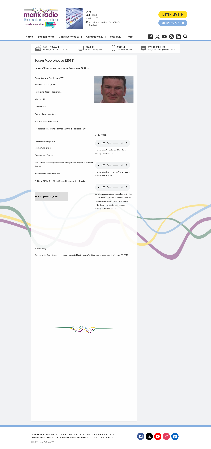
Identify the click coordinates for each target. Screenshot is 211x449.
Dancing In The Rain (113, 22)
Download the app (124, 49)
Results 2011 (117, 36)
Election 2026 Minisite (44, 434)
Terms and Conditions (45, 437)
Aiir (53, 442)
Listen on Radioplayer (93, 49)
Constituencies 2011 (70, 36)
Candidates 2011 (96, 36)
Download (93, 25)
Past (130, 36)
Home (29, 36)
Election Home (46, 36)
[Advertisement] (85, 375)
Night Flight (92, 15)
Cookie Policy (104, 437)
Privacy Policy (102, 434)
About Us (66, 434)
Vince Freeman (96, 22)
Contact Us (83, 434)
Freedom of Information (77, 437)
